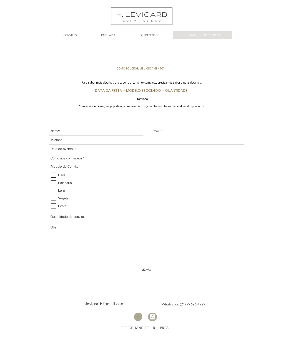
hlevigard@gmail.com (103, 303)
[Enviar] (146, 269)
